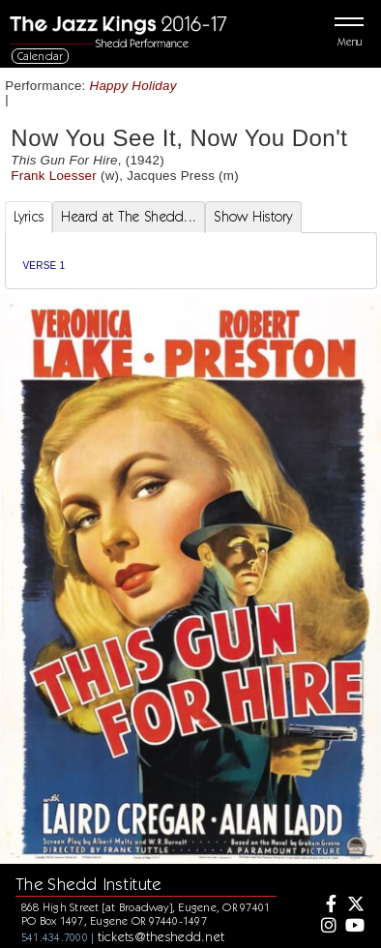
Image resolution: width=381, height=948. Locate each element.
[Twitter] (354, 905)
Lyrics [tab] (29, 216)
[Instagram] (326, 926)
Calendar (40, 55)
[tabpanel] (191, 260)
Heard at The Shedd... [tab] (128, 216)
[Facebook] (326, 905)
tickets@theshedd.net (161, 936)
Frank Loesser (54, 175)
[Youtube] (354, 926)
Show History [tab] (253, 216)
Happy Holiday (133, 85)
